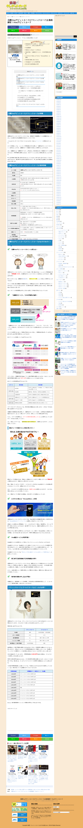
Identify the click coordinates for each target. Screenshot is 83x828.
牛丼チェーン (61, 233)
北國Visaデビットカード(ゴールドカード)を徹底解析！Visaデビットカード (27, 791)
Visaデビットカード (35, 34)
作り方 (16, 13)
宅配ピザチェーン (62, 231)
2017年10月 (58, 140)
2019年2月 (58, 113)
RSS (35, 30)
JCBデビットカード (63, 286)
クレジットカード (46, 13)
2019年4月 (58, 109)
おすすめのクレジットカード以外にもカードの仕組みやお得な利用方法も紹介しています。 (41, 799)
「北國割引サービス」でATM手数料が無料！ (29, 88)
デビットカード (54, 13)
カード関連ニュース (60, 306)
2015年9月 (58, 182)
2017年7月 (58, 145)
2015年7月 (58, 185)
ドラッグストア (62, 235)
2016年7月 (58, 165)
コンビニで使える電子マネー (64, 297)
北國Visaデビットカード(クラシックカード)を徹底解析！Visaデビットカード (41, 798)
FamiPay (60, 304)
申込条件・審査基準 (63, 263)
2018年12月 (58, 116)
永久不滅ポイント (62, 275)
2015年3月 (58, 192)
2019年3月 (58, 111)
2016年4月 (58, 170)
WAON (60, 294)
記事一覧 (72, 13)
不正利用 (32, 13)
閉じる (31, 71)
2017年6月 (58, 146)
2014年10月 (58, 199)
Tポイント (61, 272)
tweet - (25, 27)
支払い (25, 13)
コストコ (60, 238)
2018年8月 (58, 123)
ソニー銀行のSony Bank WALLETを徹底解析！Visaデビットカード (43, 757)
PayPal (60, 250)
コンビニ (60, 241)
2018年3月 (58, 131)
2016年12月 (58, 156)
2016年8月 (58, 163)
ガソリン (60, 243)
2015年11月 (58, 178)
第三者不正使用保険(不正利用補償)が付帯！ (29, 99)
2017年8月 (58, 143)
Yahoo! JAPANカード (63, 256)
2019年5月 (58, 108)
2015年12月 (58, 177)
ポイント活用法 (59, 268)
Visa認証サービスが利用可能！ (26, 97)
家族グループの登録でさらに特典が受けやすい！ (31, 91)
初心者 (12, 13)
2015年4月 (58, 190)
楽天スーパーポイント (63, 270)
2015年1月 (58, 195)
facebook (13, 27)
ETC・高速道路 (62, 245)
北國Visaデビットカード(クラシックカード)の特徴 (30, 75)
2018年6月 (58, 126)
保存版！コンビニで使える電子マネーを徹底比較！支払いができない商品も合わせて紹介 (30, 789)
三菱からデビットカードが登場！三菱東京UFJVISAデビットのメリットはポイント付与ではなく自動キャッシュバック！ (33, 759)
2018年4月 (58, 129)
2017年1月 (58, 155)
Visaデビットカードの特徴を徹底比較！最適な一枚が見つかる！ (22, 757)
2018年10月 (58, 119)
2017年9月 (58, 141)
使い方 (57, 211)
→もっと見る (59, 92)
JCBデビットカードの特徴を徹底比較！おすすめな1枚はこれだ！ (22, 777)
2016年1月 (58, 175)
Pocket (25, 30)
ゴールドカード (39, 141)
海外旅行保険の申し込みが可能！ (26, 101)
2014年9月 (58, 200)
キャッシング (66, 13)
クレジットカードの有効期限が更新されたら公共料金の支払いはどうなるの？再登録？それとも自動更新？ (68, 318)
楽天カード (61, 254)
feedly (47, 30)
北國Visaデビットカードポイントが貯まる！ (29, 86)
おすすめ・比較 (62, 288)
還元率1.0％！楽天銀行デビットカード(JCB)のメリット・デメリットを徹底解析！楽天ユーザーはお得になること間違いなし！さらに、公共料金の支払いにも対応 (33, 779)
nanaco (60, 295)
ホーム (8, 13)
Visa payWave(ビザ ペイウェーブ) (17, 521)
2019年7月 (58, 104)
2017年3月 (58, 151)
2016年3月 (58, 172)
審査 (29, 13)
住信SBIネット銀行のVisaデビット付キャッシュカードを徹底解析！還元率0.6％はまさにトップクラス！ (43, 778)
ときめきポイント (62, 277)
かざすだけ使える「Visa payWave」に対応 (29, 95)
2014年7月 (58, 204)
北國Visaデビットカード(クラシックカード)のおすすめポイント (30, 82)
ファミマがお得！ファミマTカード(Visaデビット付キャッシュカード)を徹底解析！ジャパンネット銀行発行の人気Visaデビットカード (12, 779)
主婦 (59, 247)
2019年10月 (58, 99)
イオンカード (61, 257)
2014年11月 (58, 197)
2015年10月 (58, 180)
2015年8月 (58, 183)
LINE (13, 30)
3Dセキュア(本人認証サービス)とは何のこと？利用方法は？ (36, 552)
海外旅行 (58, 224)
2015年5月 (58, 188)
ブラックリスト (39, 13)
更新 (57, 218)
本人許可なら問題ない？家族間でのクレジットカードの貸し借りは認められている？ (68, 372)
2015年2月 (58, 194)
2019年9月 (58, 101)
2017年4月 (58, 150)
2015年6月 (58, 187)
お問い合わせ (66, 311)
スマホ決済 (58, 299)
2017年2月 (58, 153)
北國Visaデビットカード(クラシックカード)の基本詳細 (30, 79)
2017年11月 (58, 138)
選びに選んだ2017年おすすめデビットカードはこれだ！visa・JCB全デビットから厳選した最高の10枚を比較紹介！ (12, 758)
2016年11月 (58, 158)
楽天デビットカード (63, 283)
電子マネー (60, 13)
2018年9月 (58, 121)
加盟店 (24, 278)
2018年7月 (58, 124)
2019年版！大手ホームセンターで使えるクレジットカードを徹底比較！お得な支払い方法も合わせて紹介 (41, 811)
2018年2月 (58, 133)
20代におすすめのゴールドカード (65, 266)
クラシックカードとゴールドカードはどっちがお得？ (30, 105)
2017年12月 (58, 136)
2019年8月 (58, 102)
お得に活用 (20, 13)
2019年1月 (58, 114)
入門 (59, 292)
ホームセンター (62, 236)
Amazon (60, 248)
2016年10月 (58, 160)
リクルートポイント (63, 274)
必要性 (60, 265)
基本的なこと (61, 281)
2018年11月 (58, 118)
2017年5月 (58, 148)
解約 (57, 219)
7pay (60, 303)
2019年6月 (58, 106)
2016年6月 (58, 167)
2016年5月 (58, 168)
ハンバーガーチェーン (63, 230)
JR (59, 240)
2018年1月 (58, 135)
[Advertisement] (19, 719)
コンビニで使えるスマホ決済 (64, 301)
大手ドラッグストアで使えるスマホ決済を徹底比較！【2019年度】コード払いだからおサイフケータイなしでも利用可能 (69, 67)
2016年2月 (58, 173)
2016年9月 (58, 161)
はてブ (47, 27)
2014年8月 (58, 202)
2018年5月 (58, 128)
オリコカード (61, 259)
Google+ (36, 27)
